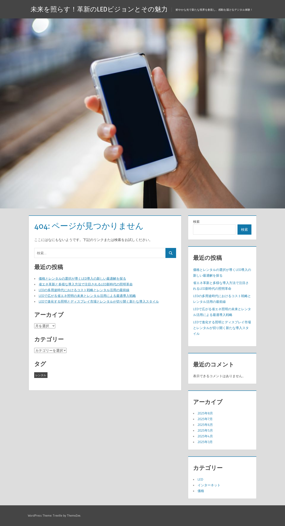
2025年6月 (205, 425)
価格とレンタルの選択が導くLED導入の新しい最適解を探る (82, 278)
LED (200, 479)
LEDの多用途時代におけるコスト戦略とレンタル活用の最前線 (84, 290)
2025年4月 (205, 436)
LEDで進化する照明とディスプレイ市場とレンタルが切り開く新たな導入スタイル (99, 301)
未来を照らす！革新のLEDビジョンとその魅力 (99, 9)
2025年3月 (205, 442)
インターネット (209, 485)
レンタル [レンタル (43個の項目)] (40, 375)
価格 (201, 491)
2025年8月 (205, 413)
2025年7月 (205, 419)
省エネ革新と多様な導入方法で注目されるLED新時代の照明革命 (86, 284)
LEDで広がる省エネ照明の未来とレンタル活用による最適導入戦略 (87, 296)
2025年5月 (205, 430)
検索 (196, 221)
